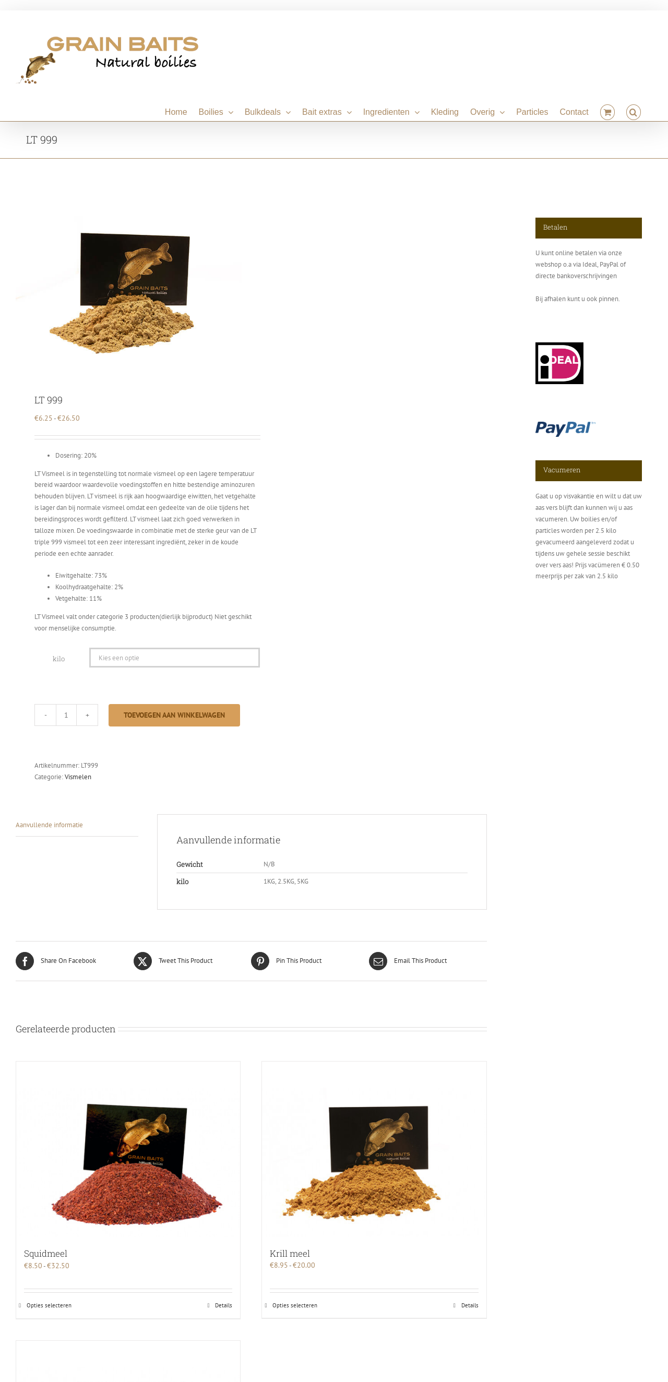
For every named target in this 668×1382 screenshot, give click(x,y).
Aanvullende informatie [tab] (49, 824)
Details (223, 1305)
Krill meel (290, 1253)
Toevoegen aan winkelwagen (174, 715)
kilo (59, 658)
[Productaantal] (66, 715)
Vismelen (78, 776)
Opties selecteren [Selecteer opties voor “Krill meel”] (294, 1305)
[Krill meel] (374, 1149)
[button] (633, 110)
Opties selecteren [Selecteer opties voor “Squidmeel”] (49, 1305)
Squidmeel (45, 1253)
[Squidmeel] (128, 1149)
